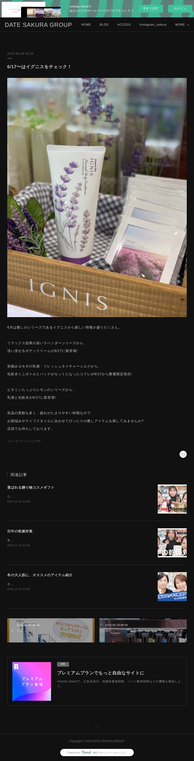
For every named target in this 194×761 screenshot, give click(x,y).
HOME (86, 24)
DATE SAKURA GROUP (38, 25)
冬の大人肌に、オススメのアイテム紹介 (40, 575)
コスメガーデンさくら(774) (24, 441)
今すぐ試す (151, 8)
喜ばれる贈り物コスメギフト (30, 487)
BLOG (104, 24)
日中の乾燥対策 (20, 531)
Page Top (97, 728)
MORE (144, 24)
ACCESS (124, 24)
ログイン (180, 8)
